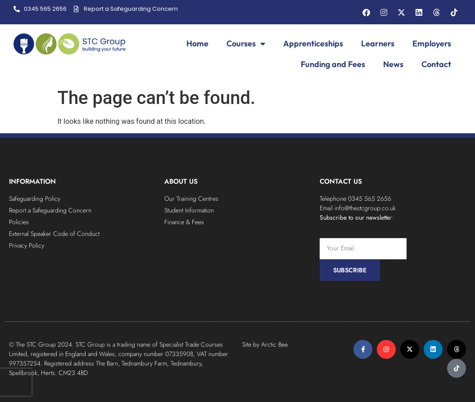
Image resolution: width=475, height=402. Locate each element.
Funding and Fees (333, 64)
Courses (245, 43)
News (393, 64)
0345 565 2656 (369, 198)
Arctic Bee (274, 344)
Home (197, 43)
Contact (436, 64)
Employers (431, 43)
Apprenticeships (313, 43)
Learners (377, 43)
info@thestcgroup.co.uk (365, 207)
